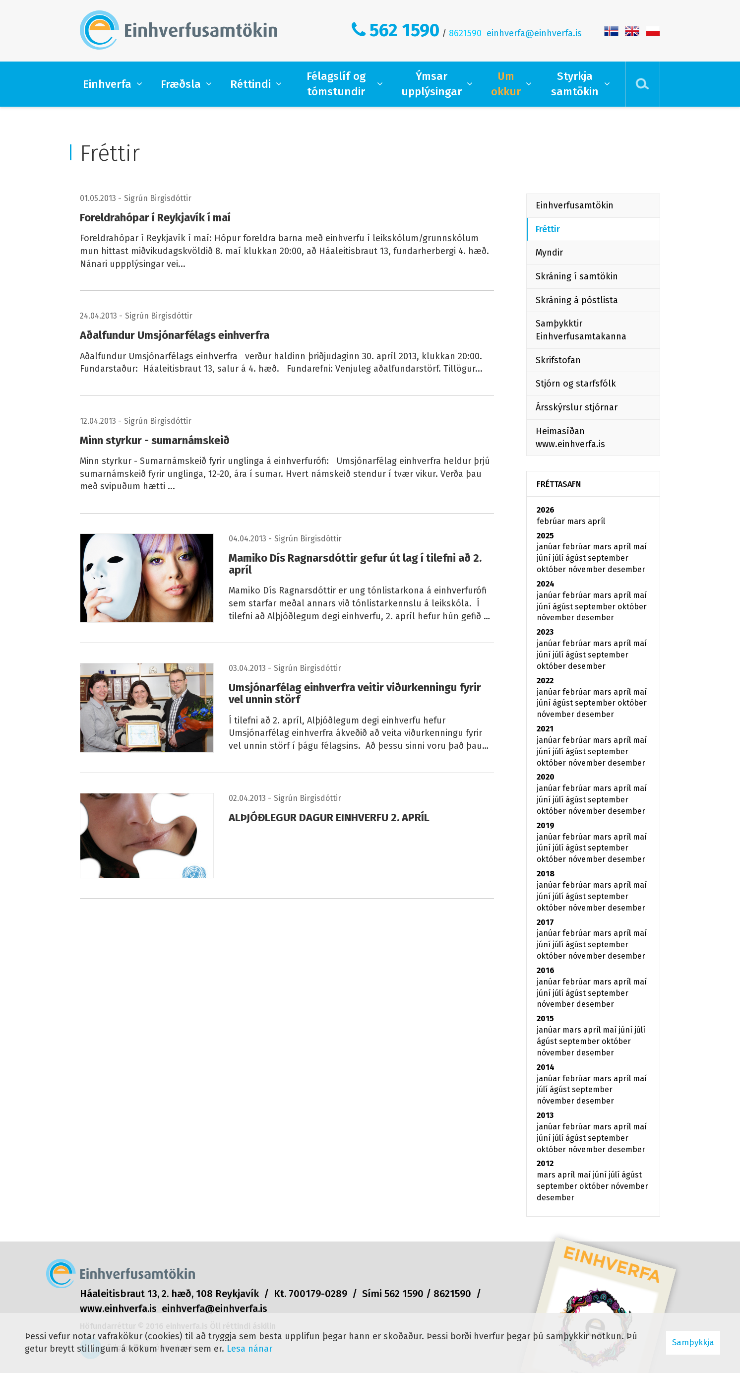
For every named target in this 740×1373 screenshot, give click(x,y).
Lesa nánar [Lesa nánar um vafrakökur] (249, 1348)
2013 (545, 1115)
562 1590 (404, 30)
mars (577, 521)
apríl (596, 521)
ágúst (576, 558)
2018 (546, 873)
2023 (545, 632)
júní (545, 558)
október (552, 569)
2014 (546, 1067)
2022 (545, 680)
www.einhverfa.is (118, 1308)
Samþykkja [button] (693, 1342)
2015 (545, 1018)
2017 (545, 922)
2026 (546, 510)
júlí (559, 558)
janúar (549, 546)
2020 (546, 777)
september (608, 558)
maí (640, 546)
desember (626, 569)
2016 (546, 970)
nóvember (588, 569)
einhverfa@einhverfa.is (534, 33)
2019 (546, 825)
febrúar (552, 521)
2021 (545, 728)
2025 (545, 535)
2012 (545, 1163)
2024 (546, 583)
